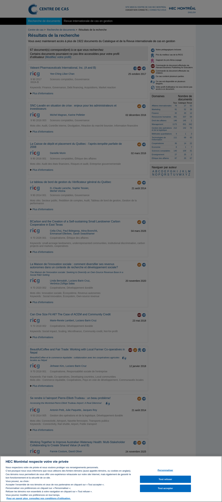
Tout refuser (165, 481)
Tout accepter (165, 490)
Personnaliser (165, 472)
